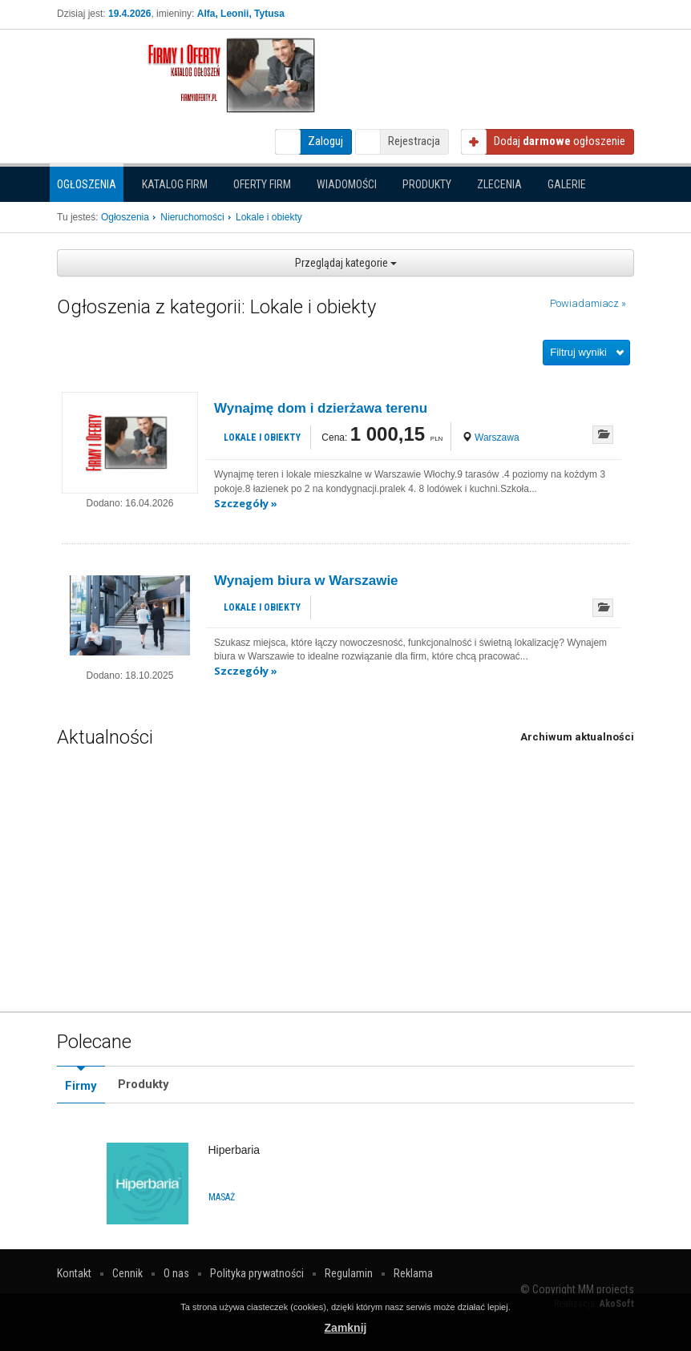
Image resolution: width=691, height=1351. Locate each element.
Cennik (127, 1273)
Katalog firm (175, 184)
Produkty (426, 184)
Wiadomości (347, 184)
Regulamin (349, 1273)
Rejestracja (414, 141)
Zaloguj (325, 141)
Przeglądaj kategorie (346, 262)
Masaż (221, 1197)
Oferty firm (262, 184)
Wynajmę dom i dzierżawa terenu (320, 408)
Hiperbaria (234, 1149)
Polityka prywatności (257, 1273)
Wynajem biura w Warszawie (306, 580)
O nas (176, 1273)
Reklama (413, 1273)
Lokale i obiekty (262, 437)
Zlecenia (499, 184)
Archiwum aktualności (577, 737)
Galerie (567, 184)
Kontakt (74, 1273)
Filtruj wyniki (578, 352)
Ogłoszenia (86, 184)
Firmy (81, 1086)
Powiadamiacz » (588, 303)
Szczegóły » (245, 503)
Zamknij (346, 1327)
